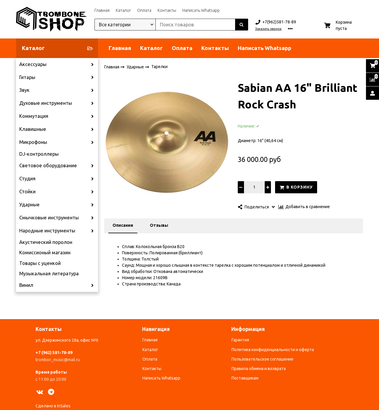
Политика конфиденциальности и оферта (273, 349)
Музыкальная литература (49, 273)
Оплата (144, 10)
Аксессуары (32, 64)
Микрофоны (33, 142)
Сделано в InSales (53, 405)
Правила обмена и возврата (259, 368)
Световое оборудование (48, 165)
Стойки (27, 191)
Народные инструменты (47, 230)
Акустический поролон (45, 242)
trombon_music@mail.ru (58, 359)
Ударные (29, 204)
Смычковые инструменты (49, 217)
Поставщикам (245, 378)
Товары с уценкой (40, 263)
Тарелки (159, 66)
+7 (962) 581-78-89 (54, 352)
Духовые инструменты (45, 103)
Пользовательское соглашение (262, 359)
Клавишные (32, 129)
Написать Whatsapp (201, 10)
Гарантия (240, 339)
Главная (102, 10)
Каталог (123, 10)
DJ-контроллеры (39, 154)
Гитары (27, 77)
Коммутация (33, 116)
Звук (24, 90)
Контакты (167, 10)
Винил (26, 285)
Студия (27, 178)
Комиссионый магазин (44, 252)
